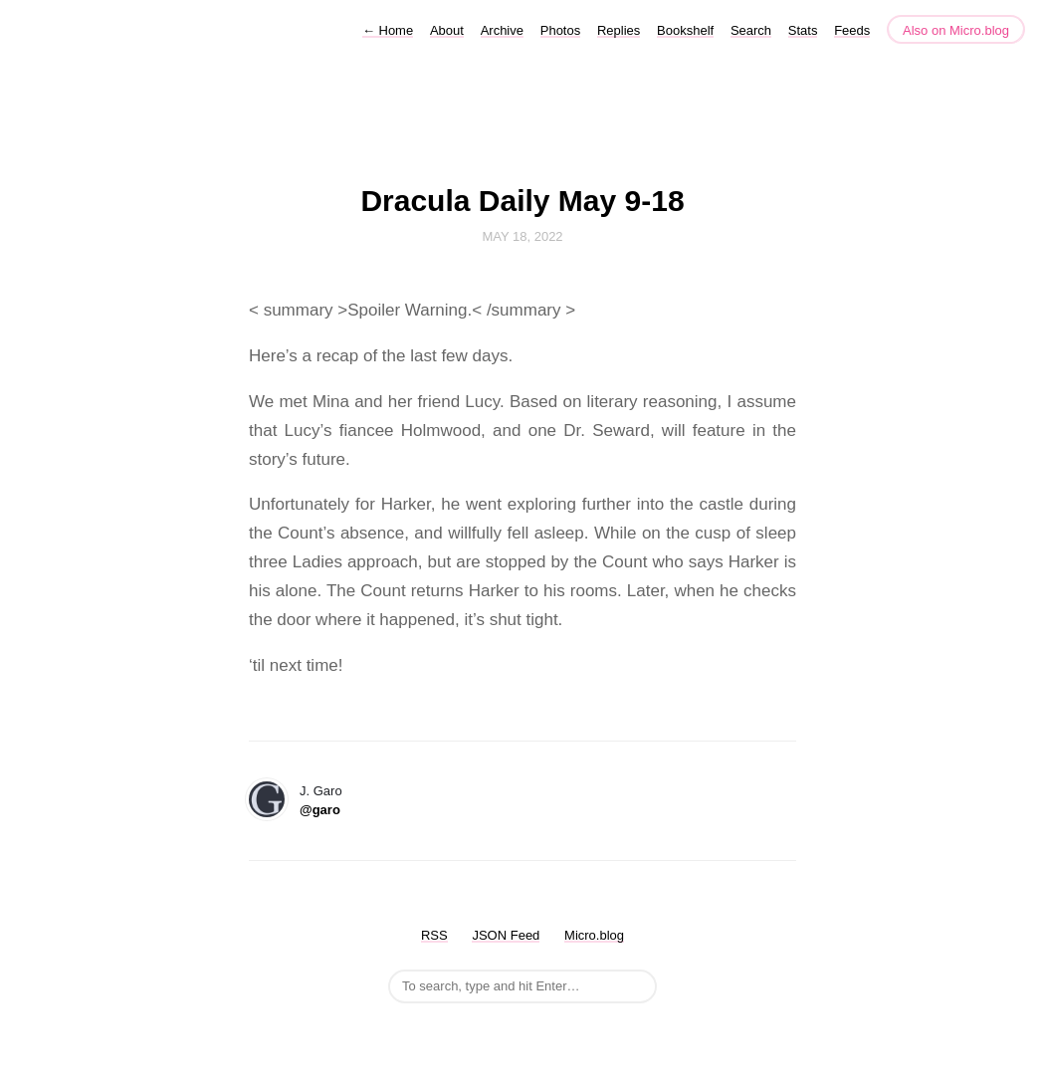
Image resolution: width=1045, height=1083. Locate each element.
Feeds (852, 30)
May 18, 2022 (522, 236)
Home (387, 30)
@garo (320, 809)
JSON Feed (505, 935)
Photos (560, 30)
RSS (434, 935)
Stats (803, 30)
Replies (618, 30)
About (447, 30)
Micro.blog (594, 935)
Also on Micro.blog (956, 30)
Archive (502, 30)
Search (751, 30)
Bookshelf (685, 30)
